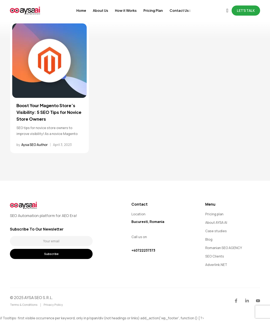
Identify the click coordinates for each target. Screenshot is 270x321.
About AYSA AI (216, 222)
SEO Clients (214, 256)
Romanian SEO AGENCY (223, 247)
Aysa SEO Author (34, 144)
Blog (208, 239)
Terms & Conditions (24, 305)
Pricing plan (214, 214)
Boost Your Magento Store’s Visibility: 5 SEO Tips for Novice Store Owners (48, 112)
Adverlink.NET (216, 264)
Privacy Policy (53, 305)
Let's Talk (246, 10)
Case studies (216, 231)
